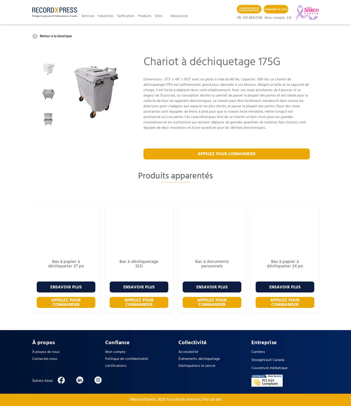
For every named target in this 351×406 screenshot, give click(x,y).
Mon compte (275, 18)
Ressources (179, 16)
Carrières (258, 352)
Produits (144, 16)
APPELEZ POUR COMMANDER (227, 154)
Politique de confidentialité (126, 359)
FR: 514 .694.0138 (249, 18)
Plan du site (212, 400)
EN (289, 18)
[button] (89, 16)
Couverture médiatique (269, 368)
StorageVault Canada (268, 360)
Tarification (126, 16)
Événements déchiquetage (199, 359)
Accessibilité (188, 352)
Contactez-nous (44, 359)
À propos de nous (46, 352)
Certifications (115, 366)
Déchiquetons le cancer (196, 366)
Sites (159, 16)
